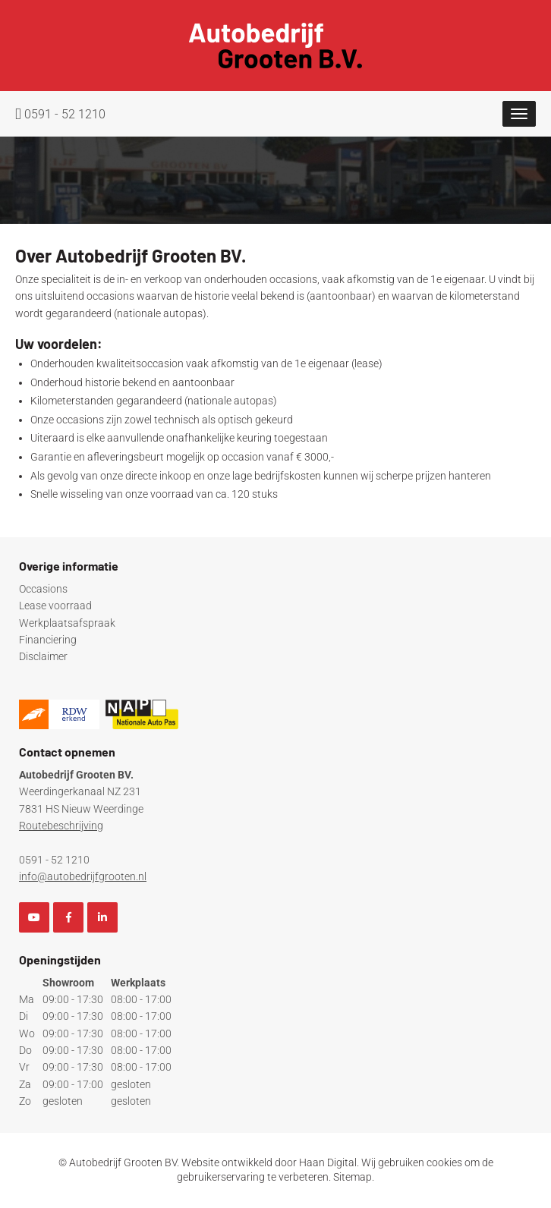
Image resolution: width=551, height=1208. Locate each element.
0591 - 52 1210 (60, 114)
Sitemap (352, 1177)
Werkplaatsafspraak (67, 623)
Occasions (43, 589)
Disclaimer (43, 656)
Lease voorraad (55, 605)
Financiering (48, 640)
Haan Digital (328, 1162)
